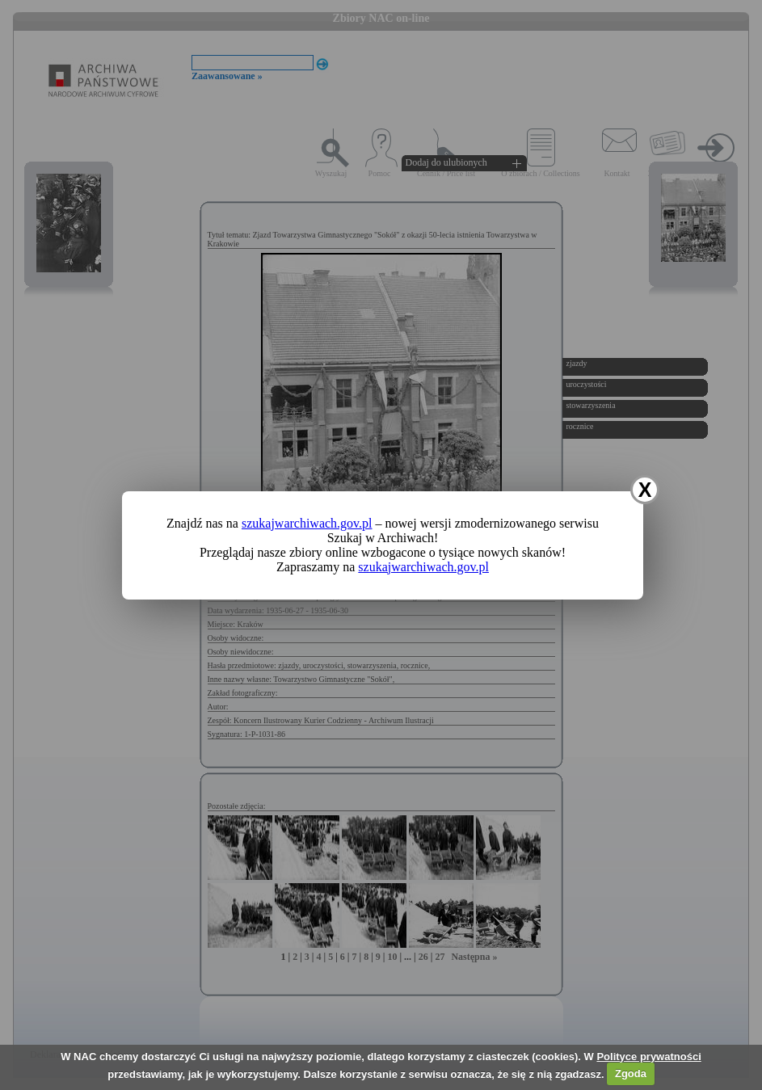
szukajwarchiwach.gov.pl (307, 523)
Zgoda (630, 1073)
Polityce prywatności (648, 1056)
